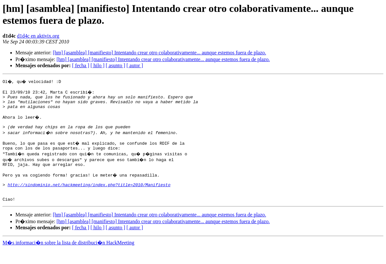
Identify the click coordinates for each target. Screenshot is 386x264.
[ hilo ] (98, 65)
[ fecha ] (80, 65)
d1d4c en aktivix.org (38, 36)
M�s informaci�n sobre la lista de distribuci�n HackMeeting (68, 258)
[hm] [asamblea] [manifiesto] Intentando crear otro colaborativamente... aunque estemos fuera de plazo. (159, 52)
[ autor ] (135, 65)
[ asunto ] (115, 65)
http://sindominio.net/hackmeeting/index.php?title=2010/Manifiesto (89, 197)
